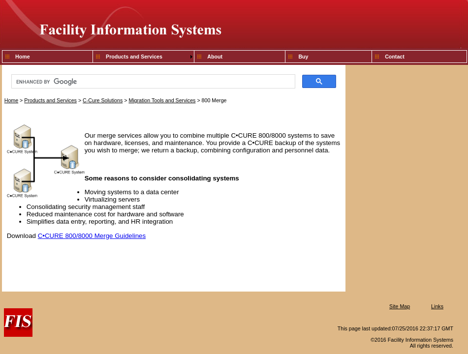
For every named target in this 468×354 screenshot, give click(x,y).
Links (437, 306)
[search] (152, 81)
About (214, 56)
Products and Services (134, 56)
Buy (303, 56)
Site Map (399, 306)
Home (22, 56)
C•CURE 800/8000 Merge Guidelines (92, 235)
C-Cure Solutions (103, 100)
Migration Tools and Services (161, 100)
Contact (395, 56)
